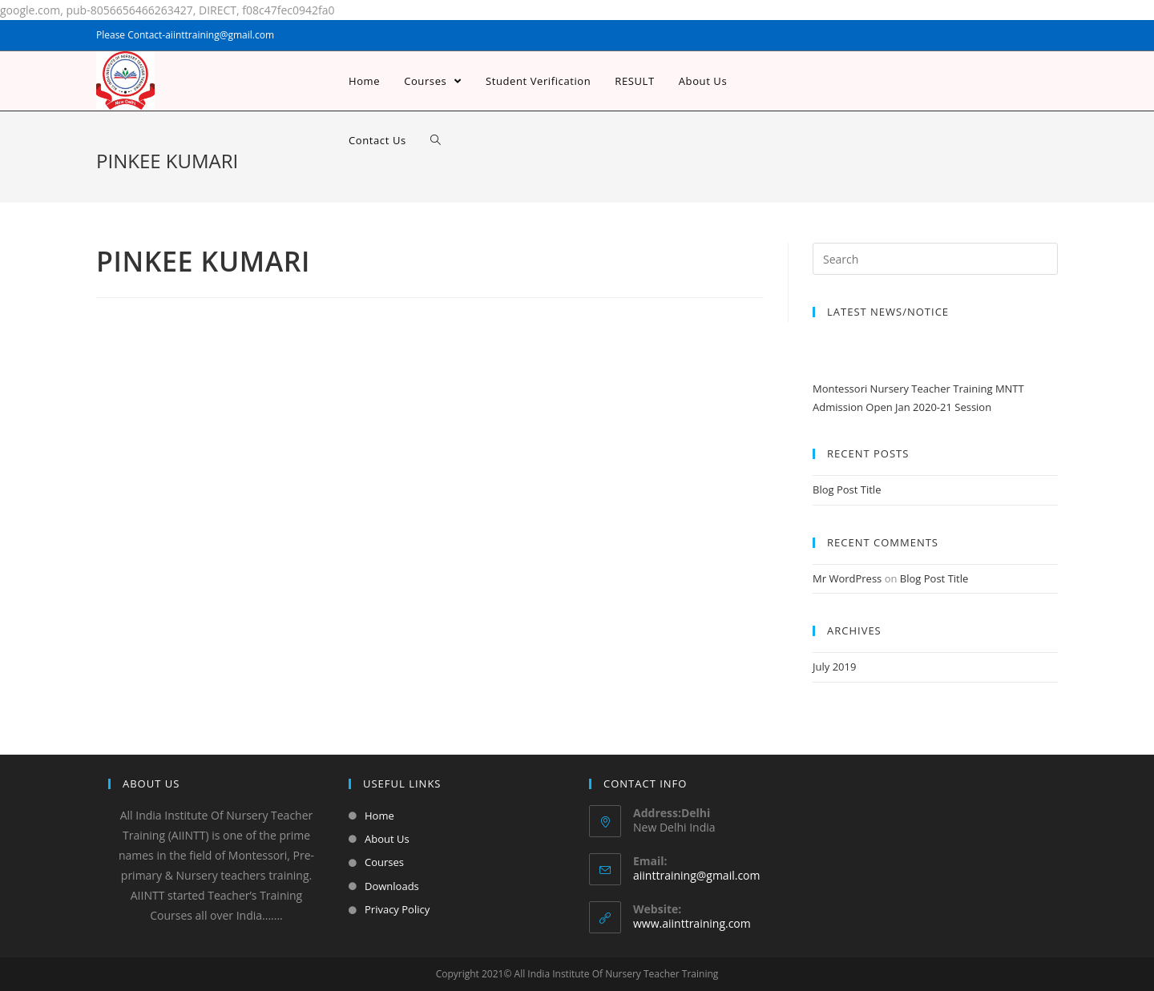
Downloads (392, 886)
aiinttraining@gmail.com (696, 875)
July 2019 (834, 666)
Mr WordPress (847, 578)
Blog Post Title (847, 489)
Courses (384, 862)
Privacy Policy (397, 909)
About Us (387, 839)
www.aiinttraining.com (692, 923)
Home (379, 815)
